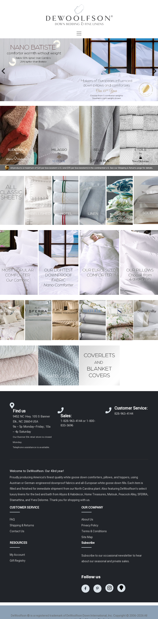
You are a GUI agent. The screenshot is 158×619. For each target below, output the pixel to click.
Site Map (87, 537)
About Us (87, 519)
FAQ (12, 519)
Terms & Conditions (94, 531)
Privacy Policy (89, 525)
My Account (17, 554)
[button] (3, 71)
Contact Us (17, 531)
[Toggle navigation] (79, 33)
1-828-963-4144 (71, 421)
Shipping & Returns (22, 525)
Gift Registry (17, 560)
